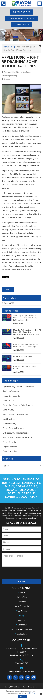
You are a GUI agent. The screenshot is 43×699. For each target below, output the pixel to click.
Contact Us (21, 24)
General (7, 79)
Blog (13, 46)
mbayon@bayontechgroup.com (21, 671)
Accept (22, 696)
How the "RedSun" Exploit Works (24, 367)
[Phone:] (21, 542)
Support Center (21, 12)
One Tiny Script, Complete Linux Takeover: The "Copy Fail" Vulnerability (25, 317)
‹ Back (8, 289)
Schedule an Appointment (22, 18)
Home (6, 46)
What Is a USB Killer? (22, 356)
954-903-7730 (21, 663)
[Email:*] (21, 535)
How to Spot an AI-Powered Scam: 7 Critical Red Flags (25, 345)
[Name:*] (21, 529)
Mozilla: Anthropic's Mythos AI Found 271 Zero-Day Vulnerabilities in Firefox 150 (27, 332)
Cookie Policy (31, 693)
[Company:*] (21, 548)
